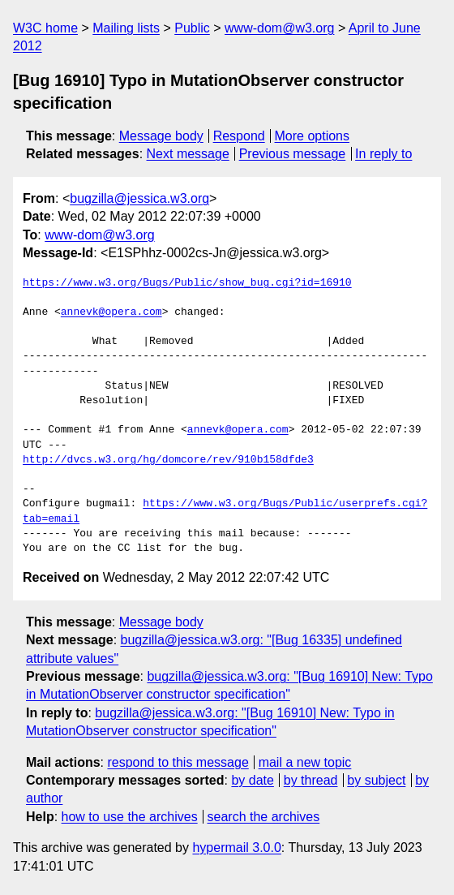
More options (312, 136)
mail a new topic (305, 762)
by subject (376, 780)
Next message (188, 154)
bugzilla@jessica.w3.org (139, 198)
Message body (161, 136)
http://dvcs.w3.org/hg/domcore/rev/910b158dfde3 (168, 460)
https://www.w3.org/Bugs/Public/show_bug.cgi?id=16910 (187, 283)
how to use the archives (130, 817)
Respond (239, 136)
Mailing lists (126, 28)
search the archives (264, 817)
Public (192, 28)
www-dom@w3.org (279, 28)
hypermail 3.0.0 (236, 847)
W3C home (45, 28)
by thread (311, 780)
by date (252, 780)
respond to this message (177, 762)
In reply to (383, 154)
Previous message (292, 154)
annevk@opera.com (111, 312)
